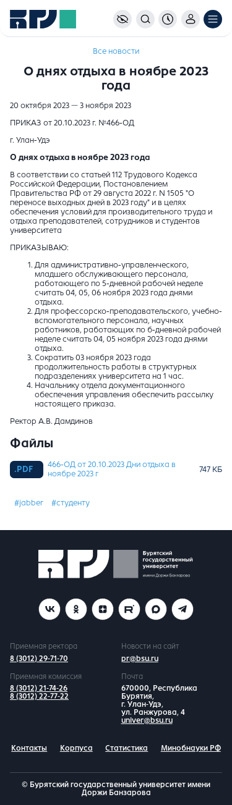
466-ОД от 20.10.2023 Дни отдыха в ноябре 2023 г (112, 469)
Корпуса (76, 748)
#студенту (70, 503)
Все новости (116, 51)
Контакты (29, 748)
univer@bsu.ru (147, 720)
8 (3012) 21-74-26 (38, 688)
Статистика (126, 748)
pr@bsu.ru (139, 658)
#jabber (28, 503)
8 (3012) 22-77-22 (39, 696)
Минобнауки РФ (191, 748)
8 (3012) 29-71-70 (39, 658)
